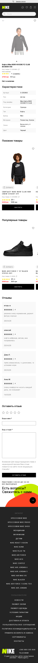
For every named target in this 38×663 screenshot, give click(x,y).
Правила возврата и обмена (19, 633)
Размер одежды (19, 608)
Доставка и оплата (19, 620)
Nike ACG (19, 559)
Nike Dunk (19, 547)
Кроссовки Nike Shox (19, 526)
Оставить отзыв (19, 475)
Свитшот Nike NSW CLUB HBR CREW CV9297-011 (16, 193)
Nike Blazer (19, 580)
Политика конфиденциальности (19, 629)
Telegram (24, 653)
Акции (19, 616)
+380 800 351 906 (27, 649)
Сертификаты (19, 637)
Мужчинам (18, 534)
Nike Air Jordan (19, 588)
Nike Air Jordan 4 (19, 567)
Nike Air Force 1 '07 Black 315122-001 (15, 272)
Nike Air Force (19, 555)
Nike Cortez (19, 563)
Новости (19, 600)
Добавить (9, 187)
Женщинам (19, 530)
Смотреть (18, 207)
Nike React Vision (19, 543)
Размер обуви (19, 604)
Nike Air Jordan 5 (19, 571)
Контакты (19, 641)
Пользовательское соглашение (19, 625)
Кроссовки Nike (19, 518)
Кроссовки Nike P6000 (19, 522)
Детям (19, 539)
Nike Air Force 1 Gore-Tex (19, 584)
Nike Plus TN (19, 551)
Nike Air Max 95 (19, 575)
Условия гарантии (19, 612)
